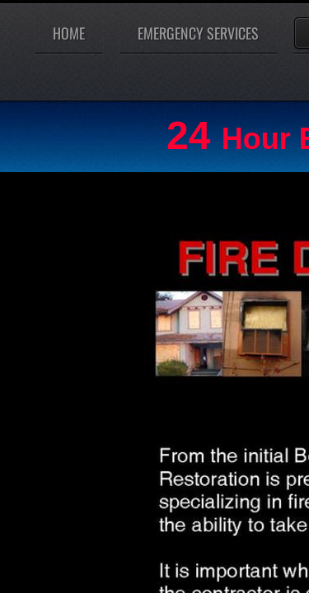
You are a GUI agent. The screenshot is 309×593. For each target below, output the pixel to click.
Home (69, 33)
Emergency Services (198, 33)
